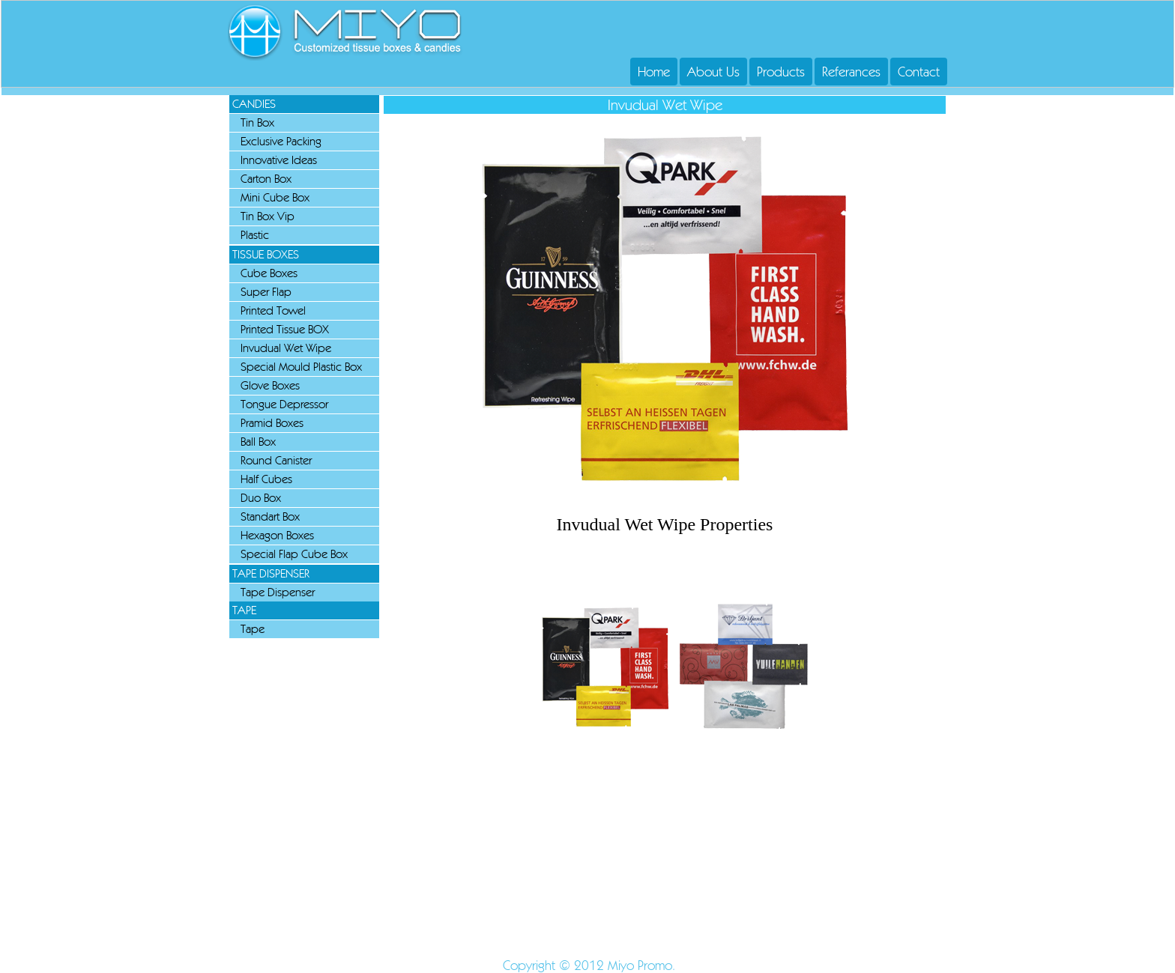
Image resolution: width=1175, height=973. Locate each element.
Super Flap (266, 292)
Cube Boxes (269, 273)
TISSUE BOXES (265, 254)
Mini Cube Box (275, 197)
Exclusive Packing (281, 141)
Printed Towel (273, 310)
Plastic (255, 235)
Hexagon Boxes (277, 535)
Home (654, 71)
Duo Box (261, 498)
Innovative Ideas (279, 160)
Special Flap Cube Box (294, 554)
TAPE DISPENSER (270, 573)
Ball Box (258, 441)
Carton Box (266, 179)
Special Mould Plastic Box (301, 367)
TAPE (244, 610)
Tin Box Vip (267, 216)
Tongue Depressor (284, 404)
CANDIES (254, 104)
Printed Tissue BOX (285, 329)
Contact (919, 71)
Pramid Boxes (272, 423)
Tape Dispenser (278, 592)
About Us (713, 71)
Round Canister (276, 460)
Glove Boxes (270, 385)
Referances (851, 71)
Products (781, 71)
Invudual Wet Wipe (286, 348)
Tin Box (257, 122)
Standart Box (270, 516)
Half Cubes (266, 479)
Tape (253, 629)
